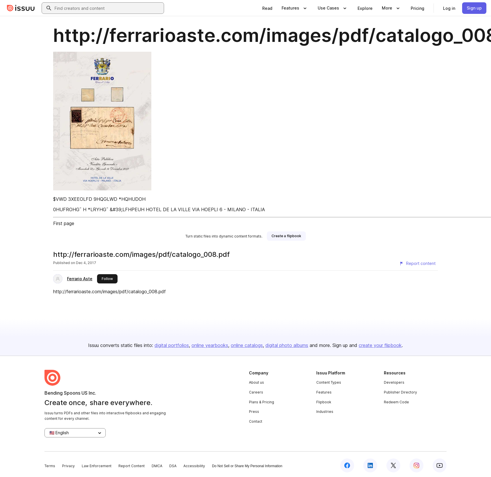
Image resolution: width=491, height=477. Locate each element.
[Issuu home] (21, 8)
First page (63, 223)
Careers (256, 392)
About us (256, 382)
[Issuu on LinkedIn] (370, 465)
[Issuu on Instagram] (416, 465)
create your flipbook (380, 345)
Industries (324, 411)
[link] (267, 8)
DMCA (157, 466)
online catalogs (247, 345)
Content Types (328, 382)
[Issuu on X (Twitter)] (393, 465)
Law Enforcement (96, 466)
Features (324, 392)
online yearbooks (209, 345)
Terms (49, 466)
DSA (172, 466)
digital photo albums (286, 345)
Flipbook (323, 402)
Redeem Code (396, 402)
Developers (394, 382)
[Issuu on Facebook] (347, 465)
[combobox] (108, 8)
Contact (255, 421)
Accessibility (194, 466)
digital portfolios (172, 345)
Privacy (68, 466)
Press (254, 411)
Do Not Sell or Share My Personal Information (247, 466)
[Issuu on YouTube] (440, 465)
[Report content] (417, 263)
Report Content (131, 466)
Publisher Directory (400, 392)
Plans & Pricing (261, 402)
